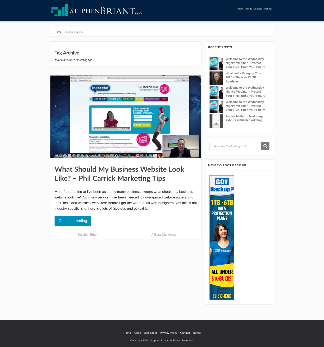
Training (268, 8)
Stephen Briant (88, 234)
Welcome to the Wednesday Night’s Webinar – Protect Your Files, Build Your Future (245, 63)
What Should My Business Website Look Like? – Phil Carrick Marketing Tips (119, 173)
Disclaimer (150, 332)
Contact (258, 8)
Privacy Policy (168, 332)
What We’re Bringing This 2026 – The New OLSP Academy (243, 77)
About (248, 8)
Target (197, 332)
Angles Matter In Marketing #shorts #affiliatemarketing (244, 118)
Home (240, 8)
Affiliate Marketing (163, 234)
